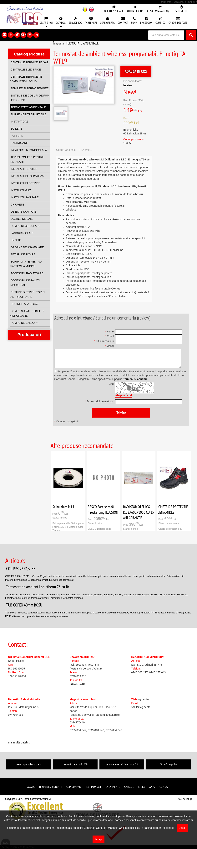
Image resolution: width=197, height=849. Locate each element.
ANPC (152, 787)
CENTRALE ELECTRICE (26, 69)
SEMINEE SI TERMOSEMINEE (29, 88)
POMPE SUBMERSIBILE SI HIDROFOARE (27, 313)
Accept (98, 839)
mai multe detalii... (19, 742)
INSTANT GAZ (19, 121)
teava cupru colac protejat (28, 764)
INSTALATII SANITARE (24, 197)
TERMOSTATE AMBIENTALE (28, 107)
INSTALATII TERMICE (24, 168)
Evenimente (113, 787)
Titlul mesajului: (104, 341)
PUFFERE (17, 135)
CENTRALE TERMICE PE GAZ (29, 62)
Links (141, 787)
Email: (109, 336)
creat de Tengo (185, 799)
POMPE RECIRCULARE (25, 225)
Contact (164, 787)
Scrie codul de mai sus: (99, 401)
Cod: (111, 383)
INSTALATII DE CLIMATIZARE (29, 176)
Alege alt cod (123, 395)
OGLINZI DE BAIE (22, 218)
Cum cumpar (73, 787)
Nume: (109, 331)
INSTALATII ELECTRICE (25, 183)
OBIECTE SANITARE (23, 211)
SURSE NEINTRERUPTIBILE (28, 114)
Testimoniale (93, 787)
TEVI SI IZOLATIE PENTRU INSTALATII (27, 159)
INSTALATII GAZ (21, 190)
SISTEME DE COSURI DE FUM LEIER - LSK (29, 98)
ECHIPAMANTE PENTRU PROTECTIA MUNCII (26, 264)
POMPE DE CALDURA (24, 322)
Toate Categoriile (168, 764)
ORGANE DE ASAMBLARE (27, 247)
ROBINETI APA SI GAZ (24, 303)
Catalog (129, 787)
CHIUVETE (17, 204)
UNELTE (16, 240)
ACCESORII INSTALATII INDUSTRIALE (25, 283)
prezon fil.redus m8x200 (75, 764)
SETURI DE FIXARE (23, 254)
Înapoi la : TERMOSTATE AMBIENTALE (76, 43)
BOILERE (16, 128)
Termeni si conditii (135, 379)
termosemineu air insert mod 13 (122, 764)
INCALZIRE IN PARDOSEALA (29, 150)
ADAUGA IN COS (136, 71)
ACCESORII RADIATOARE (27, 273)
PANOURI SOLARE (22, 233)
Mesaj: (109, 345)
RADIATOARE (19, 142)
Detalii (182, 827)
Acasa (31, 787)
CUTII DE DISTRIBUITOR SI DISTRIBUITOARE (27, 294)
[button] (46, 22)
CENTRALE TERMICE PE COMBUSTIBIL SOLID (26, 79)
